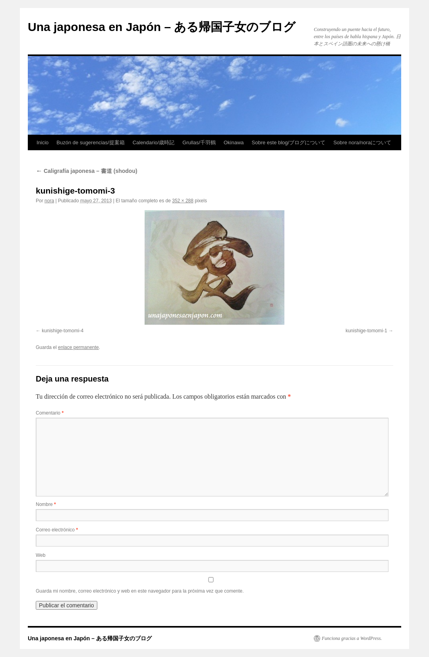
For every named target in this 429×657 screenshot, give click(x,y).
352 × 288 (182, 200)
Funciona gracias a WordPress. (352, 638)
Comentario (50, 413)
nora (49, 200)
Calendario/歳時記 (154, 142)
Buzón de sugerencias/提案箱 (90, 142)
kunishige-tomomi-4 (62, 330)
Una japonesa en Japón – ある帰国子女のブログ (162, 26)
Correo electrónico (57, 530)
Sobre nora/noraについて (362, 142)
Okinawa (234, 142)
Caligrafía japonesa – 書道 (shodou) (86, 171)
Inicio (42, 142)
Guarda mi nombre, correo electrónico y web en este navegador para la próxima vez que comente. (140, 591)
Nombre (46, 504)
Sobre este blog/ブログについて (289, 142)
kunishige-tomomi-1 (366, 330)
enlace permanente (78, 347)
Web (40, 555)
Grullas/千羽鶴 (199, 142)
